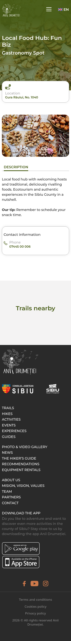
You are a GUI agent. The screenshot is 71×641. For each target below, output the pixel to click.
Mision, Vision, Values (23, 486)
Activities (11, 419)
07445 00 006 (19, 246)
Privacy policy (35, 613)
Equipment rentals (21, 470)
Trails (8, 408)
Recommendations (20, 464)
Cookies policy (36, 606)
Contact (10, 503)
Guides (9, 437)
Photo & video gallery (24, 447)
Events (9, 425)
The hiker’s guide (19, 458)
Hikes (7, 414)
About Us (11, 480)
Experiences (14, 431)
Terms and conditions (35, 599)
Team (7, 492)
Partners (11, 497)
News (7, 453)
